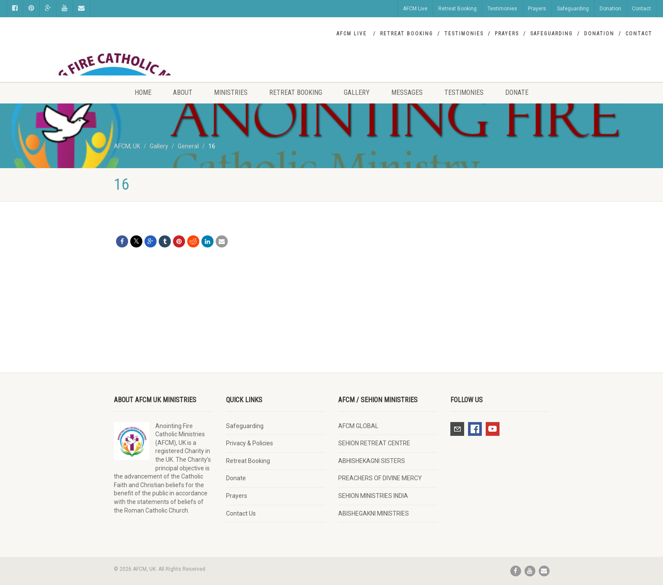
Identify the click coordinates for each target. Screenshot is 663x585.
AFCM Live (415, 9)
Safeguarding (573, 9)
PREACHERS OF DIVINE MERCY (380, 478)
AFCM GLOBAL (358, 425)
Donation (610, 9)
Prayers (537, 9)
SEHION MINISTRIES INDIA (373, 495)
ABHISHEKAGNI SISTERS (371, 460)
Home (143, 92)
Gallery (357, 92)
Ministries (231, 92)
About (182, 92)
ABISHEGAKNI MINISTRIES (373, 513)
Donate (516, 92)
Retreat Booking (457, 9)
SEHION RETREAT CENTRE (374, 443)
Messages (407, 92)
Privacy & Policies (249, 443)
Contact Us (241, 513)
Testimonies (502, 9)
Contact (641, 9)
